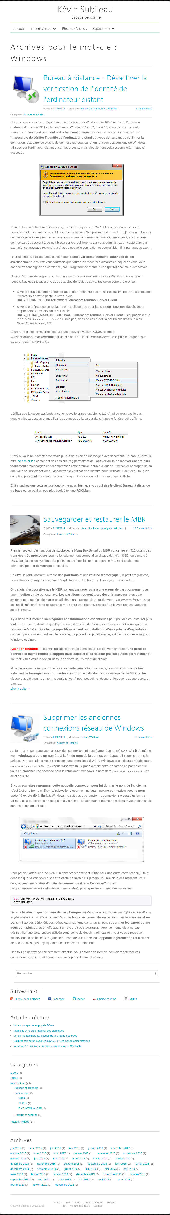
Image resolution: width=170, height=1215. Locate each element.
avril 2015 (121, 1163)
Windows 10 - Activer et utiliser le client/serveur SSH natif (47, 1046)
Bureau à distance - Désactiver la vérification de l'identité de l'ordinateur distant (95, 89)
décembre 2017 (120, 1148)
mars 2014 (16, 1174)
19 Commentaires (142, 528)
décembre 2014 (19, 1169)
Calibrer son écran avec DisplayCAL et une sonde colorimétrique (52, 1040)
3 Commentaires (143, 737)
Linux (96, 528)
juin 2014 (91, 1169)
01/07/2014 (59, 528)
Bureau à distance (90, 108)
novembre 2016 (132, 1153)
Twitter (81, 999)
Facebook (58, 999)
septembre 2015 (97, 1163)
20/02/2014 (59, 737)
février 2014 (38, 1174)
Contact (98, 1205)
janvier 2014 (60, 1174)
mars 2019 (35, 1148)
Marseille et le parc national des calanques (39, 1030)
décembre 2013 (85, 1174)
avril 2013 (104, 1179)
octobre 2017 (18, 1153)
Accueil (19, 29)
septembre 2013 (20, 1179)
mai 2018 (74, 1148)
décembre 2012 (64, 1184)
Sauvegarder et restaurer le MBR (94, 520)
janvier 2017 (81, 1153)
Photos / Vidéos (74, 29)
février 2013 (17, 1184)
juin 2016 (39, 1158)
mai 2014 (110, 1169)
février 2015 (142, 1163)
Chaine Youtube (106, 999)
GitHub (133, 999)
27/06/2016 (59, 108)
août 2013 (44, 1179)
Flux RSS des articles (27, 999)
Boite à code (22, 1093)
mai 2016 (58, 1158)
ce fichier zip (26, 461)
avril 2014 (129, 1169)
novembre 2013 (112, 1174)
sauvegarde (106, 528)
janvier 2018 (95, 1148)
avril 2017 (60, 1153)
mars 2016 (78, 1158)
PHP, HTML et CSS (30, 1108)
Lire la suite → (20, 688)
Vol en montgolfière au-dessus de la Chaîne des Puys (45, 1035)
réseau (84, 737)
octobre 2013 (137, 1174)
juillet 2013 (64, 1179)
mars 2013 (124, 1179)
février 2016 (100, 1158)
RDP (103, 108)
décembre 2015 (19, 1163)
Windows (112, 108)
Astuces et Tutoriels (34, 114)
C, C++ (23, 1103)
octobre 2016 (18, 1158)
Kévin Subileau (85, 10)
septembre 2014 (46, 1169)
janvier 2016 (122, 1158)
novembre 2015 (46, 1163)
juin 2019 (15, 1148)
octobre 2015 (71, 1163)
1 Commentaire (144, 108)
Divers (14, 1072)
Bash (22, 1097)
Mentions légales (80, 1205)
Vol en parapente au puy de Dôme (34, 1025)
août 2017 (40, 1153)
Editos (14, 1077)
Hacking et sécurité (26, 1114)
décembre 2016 (106, 1153)
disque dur (86, 528)
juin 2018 (55, 1148)
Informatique (43, 29)
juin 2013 (84, 1179)
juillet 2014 (71, 1169)
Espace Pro (104, 29)
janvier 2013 (40, 1184)
